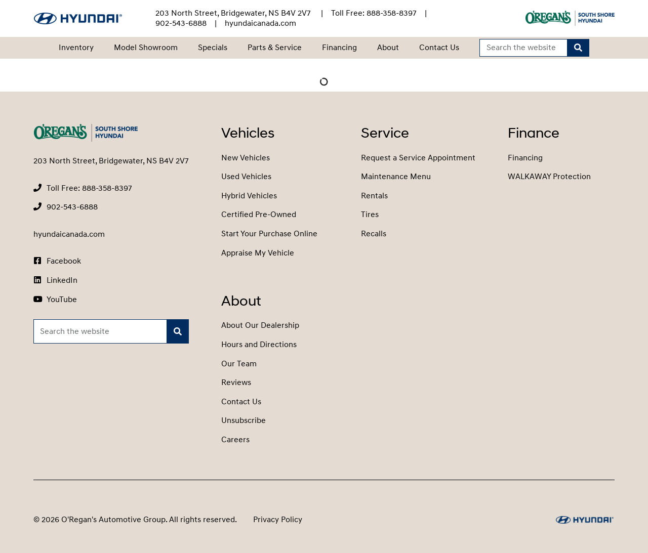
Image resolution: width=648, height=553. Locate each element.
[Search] (578, 48)
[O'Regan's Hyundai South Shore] (78, 18)
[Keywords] (523, 48)
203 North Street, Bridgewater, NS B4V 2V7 (234, 13)
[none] (374, 13)
